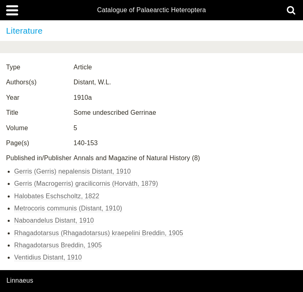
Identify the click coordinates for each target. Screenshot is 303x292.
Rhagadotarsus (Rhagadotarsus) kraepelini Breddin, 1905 (98, 233)
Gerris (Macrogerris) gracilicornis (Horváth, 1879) (86, 183)
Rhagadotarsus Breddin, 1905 (58, 245)
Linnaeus (19, 280)
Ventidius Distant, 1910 (48, 257)
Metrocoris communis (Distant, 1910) (68, 208)
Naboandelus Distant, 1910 (54, 220)
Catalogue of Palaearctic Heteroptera (151, 10)
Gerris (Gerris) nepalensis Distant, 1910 (72, 171)
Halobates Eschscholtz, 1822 (57, 196)
